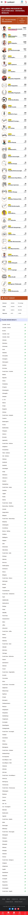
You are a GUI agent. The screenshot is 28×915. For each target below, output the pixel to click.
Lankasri (14, 906)
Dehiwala (14, 340)
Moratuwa (14, 368)
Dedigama (14, 863)
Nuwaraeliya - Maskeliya (14, 506)
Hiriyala (14, 697)
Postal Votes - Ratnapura (14, 860)
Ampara (14, 659)
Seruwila (14, 675)
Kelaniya (14, 412)
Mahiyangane (14, 791)
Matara (14, 571)
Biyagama (14, 409)
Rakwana (14, 847)
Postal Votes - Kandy (14, 487)
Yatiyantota (14, 881)
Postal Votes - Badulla (14, 819)
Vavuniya (14, 637)
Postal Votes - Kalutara (14, 443)
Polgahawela (14, 719)
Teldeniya (14, 459)
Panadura (14, 418)
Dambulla (14, 490)
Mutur (14, 681)
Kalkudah (14, 647)
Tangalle (14, 587)
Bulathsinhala (14, 427)
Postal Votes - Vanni (14, 643)
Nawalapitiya (14, 484)
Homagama (14, 359)
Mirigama (14, 387)
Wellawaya (14, 828)
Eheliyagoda (14, 835)
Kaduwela (14, 352)
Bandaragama (14, 421)
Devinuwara (14, 568)
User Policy (22, 899)
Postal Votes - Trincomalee (14, 684)
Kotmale (14, 509)
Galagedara (14, 446)
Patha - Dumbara (14, 452)
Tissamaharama (14, 590)
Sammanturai (14, 662)
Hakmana (14, 559)
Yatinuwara (14, 474)
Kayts (14, 597)
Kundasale (14, 462)
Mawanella (14, 875)
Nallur (14, 622)
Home (3, 899)
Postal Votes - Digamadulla (14, 672)
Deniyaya (14, 556)
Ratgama (14, 540)
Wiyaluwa (14, 794)
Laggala (14, 493)
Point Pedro (14, 615)
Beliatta (14, 584)
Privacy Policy (18, 901)
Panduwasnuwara (14, 703)
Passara (14, 797)
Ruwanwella (14, 885)
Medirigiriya (14, 781)
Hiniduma (14, 534)
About (8, 899)
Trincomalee (14, 678)
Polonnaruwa (14, 784)
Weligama (14, 575)
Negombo (14, 377)
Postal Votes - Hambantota (14, 593)
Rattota (14, 499)
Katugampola (14, 709)
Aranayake (14, 878)
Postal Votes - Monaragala (14, 831)
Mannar (14, 634)
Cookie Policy (9, 901)
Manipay (14, 606)
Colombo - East (14, 333)
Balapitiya (14, 521)
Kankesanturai (14, 603)
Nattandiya (14, 744)
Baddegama (14, 537)
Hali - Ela (14, 803)
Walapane (14, 515)
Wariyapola (14, 700)
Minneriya (14, 778)
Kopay (14, 609)
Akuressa (14, 562)
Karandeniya (14, 528)
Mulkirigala (14, 581)
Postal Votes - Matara (14, 578)
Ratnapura (14, 838)
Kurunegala (14, 722)
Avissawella (14, 355)
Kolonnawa (14, 346)
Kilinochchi (14, 628)
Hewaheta (14, 465)
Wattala (14, 374)
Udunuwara (14, 478)
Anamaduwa (14, 737)
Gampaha (14, 396)
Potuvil (14, 669)
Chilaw (14, 741)
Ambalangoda (14, 524)
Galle (14, 543)
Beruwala (14, 437)
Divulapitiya (14, 384)
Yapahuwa (14, 694)
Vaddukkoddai (14, 600)
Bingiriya (14, 706)
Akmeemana (14, 546)
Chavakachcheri (14, 618)
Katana (14, 380)
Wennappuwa (14, 747)
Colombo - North (14, 324)
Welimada (14, 809)
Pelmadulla (14, 841)
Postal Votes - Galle (14, 553)
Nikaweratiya (14, 690)
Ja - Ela (14, 399)
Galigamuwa (14, 866)
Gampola (14, 481)
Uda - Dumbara (14, 456)
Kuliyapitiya (14, 712)
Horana (14, 424)
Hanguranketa (14, 512)
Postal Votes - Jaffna (14, 631)
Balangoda (14, 844)
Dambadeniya (14, 716)
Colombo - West (14, 337)
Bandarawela (14, 813)
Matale (14, 496)
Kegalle (14, 869)
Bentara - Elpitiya (14, 531)
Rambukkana (14, 872)
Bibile (14, 822)
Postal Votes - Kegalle (14, 891)
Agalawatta (14, 440)
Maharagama (14, 362)
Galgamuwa (14, 687)
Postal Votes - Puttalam (14, 750)
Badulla (14, 800)
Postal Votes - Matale (14, 503)
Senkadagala (14, 468)
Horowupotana (14, 756)
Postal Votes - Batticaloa (14, 656)
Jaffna (14, 625)
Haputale (14, 816)
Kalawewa (14, 766)
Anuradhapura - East (14, 759)
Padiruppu (14, 653)
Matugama (14, 431)
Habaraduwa (14, 550)
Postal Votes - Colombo (14, 371)
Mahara (14, 402)
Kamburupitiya (14, 565)
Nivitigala (14, 850)
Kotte (14, 349)
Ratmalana (14, 343)
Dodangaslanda (14, 728)
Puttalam (14, 734)
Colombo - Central (14, 327)
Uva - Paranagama (14, 806)
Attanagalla (14, 393)
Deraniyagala (14, 888)
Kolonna (14, 856)
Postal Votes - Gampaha (14, 415)
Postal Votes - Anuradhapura (14, 775)
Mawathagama (14, 725)
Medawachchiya (14, 753)
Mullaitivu (14, 640)
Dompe (14, 406)
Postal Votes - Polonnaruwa (14, 788)
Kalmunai (14, 665)
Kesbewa (14, 365)
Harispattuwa (14, 449)
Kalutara (14, 434)
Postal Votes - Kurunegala (14, 731)
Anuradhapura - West (14, 762)
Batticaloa (14, 650)
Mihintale (14, 769)
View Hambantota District (22, 20)
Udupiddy (14, 612)
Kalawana (14, 853)
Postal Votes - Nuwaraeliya (14, 518)
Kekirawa (14, 772)
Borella (14, 330)
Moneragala (14, 825)
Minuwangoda (14, 390)
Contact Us (15, 899)
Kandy (14, 471)
